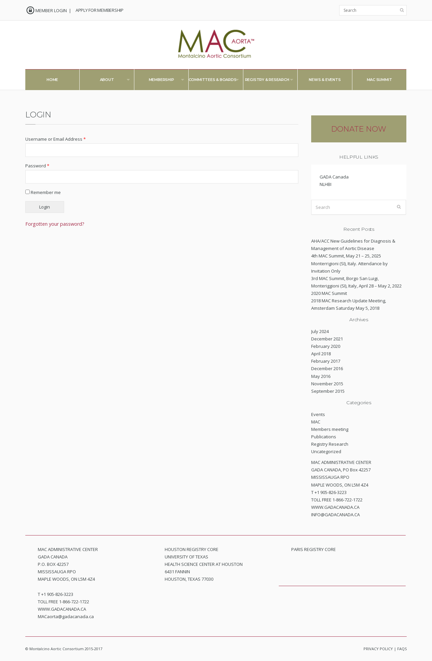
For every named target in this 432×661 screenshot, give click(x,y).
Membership (159, 81)
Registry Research (329, 444)
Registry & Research (265, 81)
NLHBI (325, 184)
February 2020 (325, 346)
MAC (315, 422)
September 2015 (328, 391)
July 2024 (320, 331)
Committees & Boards (210, 81)
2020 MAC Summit (329, 293)
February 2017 (325, 361)
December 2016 (327, 368)
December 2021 (327, 339)
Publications (323, 437)
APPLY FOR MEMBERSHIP (100, 10)
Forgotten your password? (54, 224)
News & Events (325, 79)
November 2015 (327, 384)
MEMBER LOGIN (51, 10)
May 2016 (320, 376)
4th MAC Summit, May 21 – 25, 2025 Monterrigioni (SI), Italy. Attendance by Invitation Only (349, 263)
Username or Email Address (55, 139)
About (105, 81)
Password (37, 166)
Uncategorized (326, 451)
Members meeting (329, 429)
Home (52, 79)
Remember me (43, 192)
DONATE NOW (358, 129)
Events (318, 414)
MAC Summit (379, 79)
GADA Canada (334, 177)
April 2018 (321, 354)
